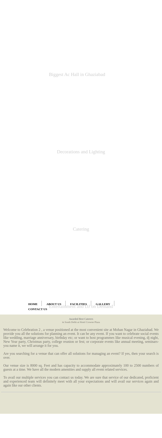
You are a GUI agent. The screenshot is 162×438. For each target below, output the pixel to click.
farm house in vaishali (14, 361)
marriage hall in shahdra (15, 381)
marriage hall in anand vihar (94, 361)
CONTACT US (37, 77)
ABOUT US (53, 72)
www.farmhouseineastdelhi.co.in (81, 422)
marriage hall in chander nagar (18, 377)
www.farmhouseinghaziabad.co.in (19, 422)
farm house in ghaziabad (15, 373)
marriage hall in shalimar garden (19, 397)
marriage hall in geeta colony (17, 393)
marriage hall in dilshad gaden (18, 405)
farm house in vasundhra (15, 365)
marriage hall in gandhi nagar (17, 409)
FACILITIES (78, 72)
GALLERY (103, 72)
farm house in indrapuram (15, 369)
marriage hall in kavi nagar (16, 401)
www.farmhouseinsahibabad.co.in (51, 422)
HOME (33, 72)
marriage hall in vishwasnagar (17, 389)
